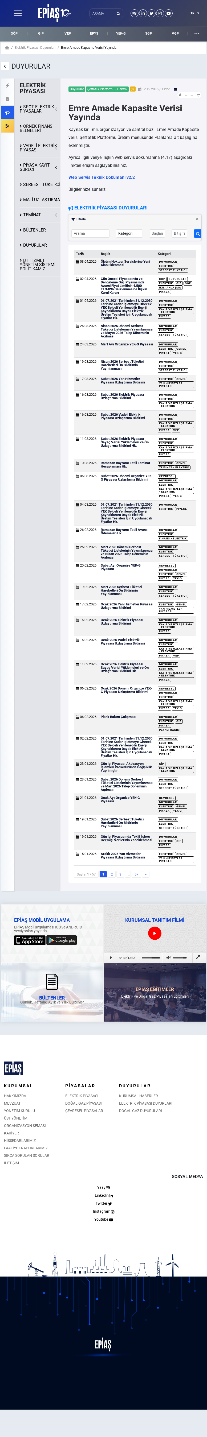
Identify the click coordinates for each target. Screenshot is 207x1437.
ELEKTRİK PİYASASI (81, 1096)
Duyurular (168, 261)
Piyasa (164, 291)
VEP (67, 33)
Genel (181, 348)
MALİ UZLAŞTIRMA (41, 199)
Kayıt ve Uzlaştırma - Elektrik (175, 310)
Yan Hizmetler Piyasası (170, 384)
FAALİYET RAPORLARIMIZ (26, 1148)
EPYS (94, 33)
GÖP (14, 33)
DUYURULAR (35, 245)
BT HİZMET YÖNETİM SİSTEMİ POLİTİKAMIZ (37, 264)
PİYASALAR (80, 1085)
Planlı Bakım (169, 729)
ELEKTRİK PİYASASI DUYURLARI (145, 1103)
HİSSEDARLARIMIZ (20, 1140)
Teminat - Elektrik (174, 467)
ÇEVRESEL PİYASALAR (84, 1111)
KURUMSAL (18, 1085)
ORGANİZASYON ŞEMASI (25, 1126)
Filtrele (134, 219)
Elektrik (166, 266)
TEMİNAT (32, 214)
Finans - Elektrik (173, 538)
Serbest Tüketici (173, 270)
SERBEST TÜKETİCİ (41, 184)
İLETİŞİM (11, 1163)
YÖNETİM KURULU (19, 1111)
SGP (148, 33)
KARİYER (11, 1133)
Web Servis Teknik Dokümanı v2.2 (101, 177)
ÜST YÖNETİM (15, 1118)
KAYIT (35, 167)
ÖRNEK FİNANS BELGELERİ (36, 128)
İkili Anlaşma (170, 287)
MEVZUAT (12, 1103)
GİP (41, 33)
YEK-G (121, 33)
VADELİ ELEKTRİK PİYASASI (38, 147)
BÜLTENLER (34, 230)
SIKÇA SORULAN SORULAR (26, 1155)
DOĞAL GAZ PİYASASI (83, 1103)
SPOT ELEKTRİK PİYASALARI (37, 109)
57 (136, 874)
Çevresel (166, 476)
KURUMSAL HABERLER (138, 1096)
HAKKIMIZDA (15, 1096)
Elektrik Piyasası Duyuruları (35, 47)
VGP (175, 33)
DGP (162, 279)
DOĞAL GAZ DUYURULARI (140, 1111)
